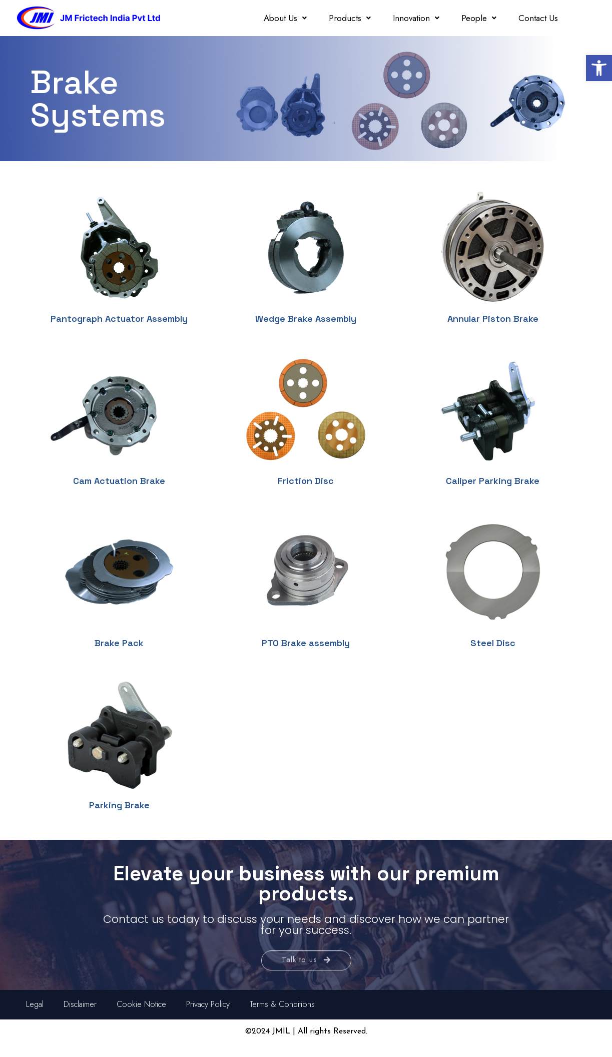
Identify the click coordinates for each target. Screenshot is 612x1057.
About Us (285, 18)
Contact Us (538, 18)
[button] (599, 68)
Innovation (416, 18)
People (478, 18)
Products (350, 18)
